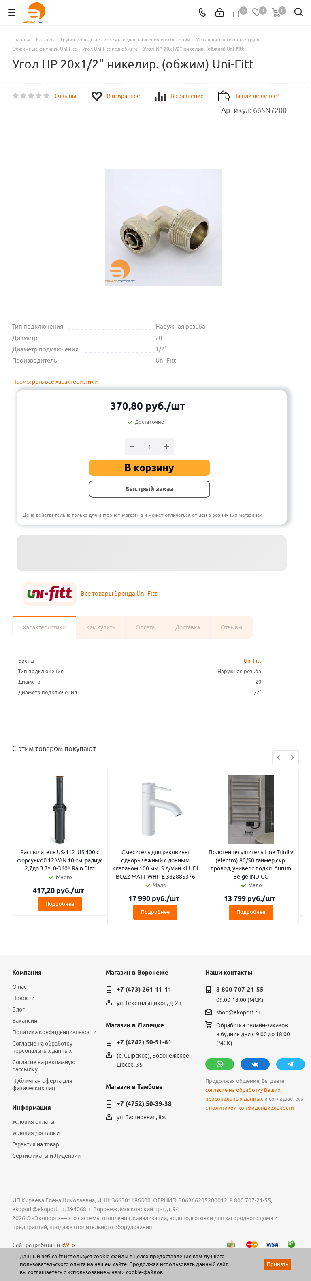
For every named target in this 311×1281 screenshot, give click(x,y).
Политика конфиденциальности (54, 1032)
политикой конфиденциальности (251, 1108)
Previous (279, 758)
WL (68, 1245)
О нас (19, 987)
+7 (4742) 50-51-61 (144, 1042)
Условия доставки (36, 1133)
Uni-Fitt (252, 660)
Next (292, 758)
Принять (277, 1264)
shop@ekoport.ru (238, 1012)
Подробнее (59, 903)
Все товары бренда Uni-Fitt (119, 593)
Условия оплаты (33, 1121)
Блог (18, 1009)
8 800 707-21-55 (240, 989)
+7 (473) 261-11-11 (144, 989)
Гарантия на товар (35, 1144)
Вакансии (24, 1021)
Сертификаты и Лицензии (46, 1156)
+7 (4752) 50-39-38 (144, 1104)
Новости (23, 998)
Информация (31, 1107)
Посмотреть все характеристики (55, 382)
